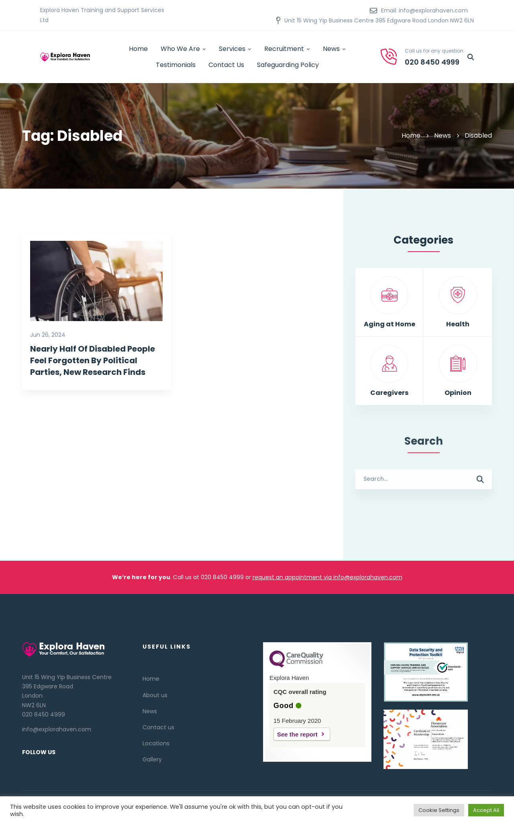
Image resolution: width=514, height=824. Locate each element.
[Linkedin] (399, 771)
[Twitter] (383, 771)
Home (411, 135)
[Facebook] (391, 771)
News (442, 135)
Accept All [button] (486, 810)
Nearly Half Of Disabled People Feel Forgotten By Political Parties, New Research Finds (89, 378)
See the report (297, 734)
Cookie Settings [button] (438, 810)
